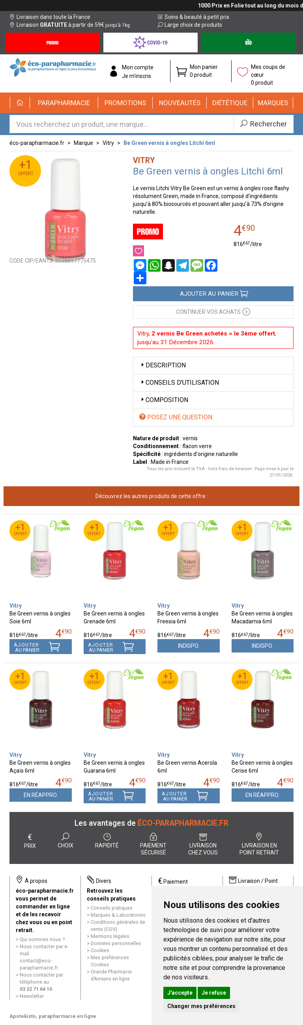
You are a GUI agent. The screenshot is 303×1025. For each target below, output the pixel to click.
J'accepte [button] (180, 993)
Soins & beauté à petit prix (193, 17)
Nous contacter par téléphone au (41, 982)
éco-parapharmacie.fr (36, 143)
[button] (64, 103)
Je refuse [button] (214, 993)
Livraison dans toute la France (49, 17)
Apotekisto (52, 1016)
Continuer (213, 311)
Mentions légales (110, 936)
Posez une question (175, 417)
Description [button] (162, 365)
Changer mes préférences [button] (201, 1006)
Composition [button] (163, 400)
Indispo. (188, 646)
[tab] (213, 365)
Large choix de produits (189, 25)
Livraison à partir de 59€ (69, 25)
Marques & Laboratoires (118, 915)
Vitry (108, 143)
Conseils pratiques (112, 908)
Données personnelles (116, 943)
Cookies (100, 950)
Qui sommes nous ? (42, 939)
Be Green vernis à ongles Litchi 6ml (169, 143)
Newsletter (32, 996)
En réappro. (41, 795)
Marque (83, 143)
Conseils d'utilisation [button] (179, 382)
